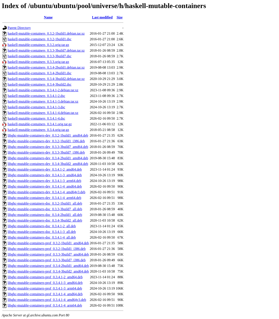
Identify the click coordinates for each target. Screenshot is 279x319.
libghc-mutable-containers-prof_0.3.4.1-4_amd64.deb (45, 294)
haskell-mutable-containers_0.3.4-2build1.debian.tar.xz (46, 67)
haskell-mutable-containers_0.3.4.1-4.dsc (36, 118)
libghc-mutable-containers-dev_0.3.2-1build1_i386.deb (46, 141)
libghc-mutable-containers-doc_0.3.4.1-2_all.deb (42, 226)
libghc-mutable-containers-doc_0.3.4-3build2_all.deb (45, 220)
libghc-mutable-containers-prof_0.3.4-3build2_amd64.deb (48, 271)
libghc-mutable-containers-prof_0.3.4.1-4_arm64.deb (45, 305)
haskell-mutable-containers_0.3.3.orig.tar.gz (38, 62)
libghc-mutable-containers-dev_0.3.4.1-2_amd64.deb (45, 169)
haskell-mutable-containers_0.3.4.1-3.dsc (36, 107)
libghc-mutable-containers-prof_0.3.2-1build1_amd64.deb (48, 243)
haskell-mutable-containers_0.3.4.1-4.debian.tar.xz (43, 113)
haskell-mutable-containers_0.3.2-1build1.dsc (39, 39)
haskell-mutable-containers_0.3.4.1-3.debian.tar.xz (43, 101)
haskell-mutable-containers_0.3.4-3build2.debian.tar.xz (46, 79)
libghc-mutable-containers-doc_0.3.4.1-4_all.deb (42, 237)
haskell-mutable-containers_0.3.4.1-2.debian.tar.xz (43, 90)
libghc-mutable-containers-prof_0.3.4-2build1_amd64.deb (48, 266)
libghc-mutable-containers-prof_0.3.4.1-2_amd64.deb (45, 277)
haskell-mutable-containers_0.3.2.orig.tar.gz (38, 45)
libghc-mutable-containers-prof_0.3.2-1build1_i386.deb (47, 249)
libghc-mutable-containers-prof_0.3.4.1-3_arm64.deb (45, 288)
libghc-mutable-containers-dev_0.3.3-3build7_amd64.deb (48, 147)
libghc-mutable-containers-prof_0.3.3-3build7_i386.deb (47, 260)
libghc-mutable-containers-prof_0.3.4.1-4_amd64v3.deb (47, 300)
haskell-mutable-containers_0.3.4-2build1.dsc (39, 73)
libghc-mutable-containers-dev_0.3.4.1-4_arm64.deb (44, 198)
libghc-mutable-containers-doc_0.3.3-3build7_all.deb (45, 209)
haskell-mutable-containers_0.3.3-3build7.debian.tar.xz (46, 50)
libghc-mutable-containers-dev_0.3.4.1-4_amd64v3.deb (46, 192)
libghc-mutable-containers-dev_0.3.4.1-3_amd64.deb (45, 175)
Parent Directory (19, 28)
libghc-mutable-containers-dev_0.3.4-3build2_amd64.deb (48, 164)
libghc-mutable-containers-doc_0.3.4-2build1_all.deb (45, 215)
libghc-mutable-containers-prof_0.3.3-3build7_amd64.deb (48, 254)
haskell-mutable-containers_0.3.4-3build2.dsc (39, 84)
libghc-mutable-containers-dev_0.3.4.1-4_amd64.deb (45, 186)
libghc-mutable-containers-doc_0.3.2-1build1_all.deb (45, 203)
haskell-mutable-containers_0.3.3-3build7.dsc (39, 56)
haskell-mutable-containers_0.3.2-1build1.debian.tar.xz (46, 33)
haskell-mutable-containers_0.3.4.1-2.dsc (36, 96)
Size (120, 17)
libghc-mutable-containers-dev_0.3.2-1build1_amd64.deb (48, 135)
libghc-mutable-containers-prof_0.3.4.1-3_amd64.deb (45, 283)
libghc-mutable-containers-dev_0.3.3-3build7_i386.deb (46, 152)
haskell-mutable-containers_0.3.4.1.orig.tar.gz (40, 124)
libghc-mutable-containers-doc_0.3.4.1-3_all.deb (42, 232)
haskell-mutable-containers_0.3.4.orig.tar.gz (38, 130)
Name (48, 17)
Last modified (102, 17)
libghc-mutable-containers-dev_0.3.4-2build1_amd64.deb (48, 158)
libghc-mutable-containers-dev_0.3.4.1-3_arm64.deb (44, 181)
